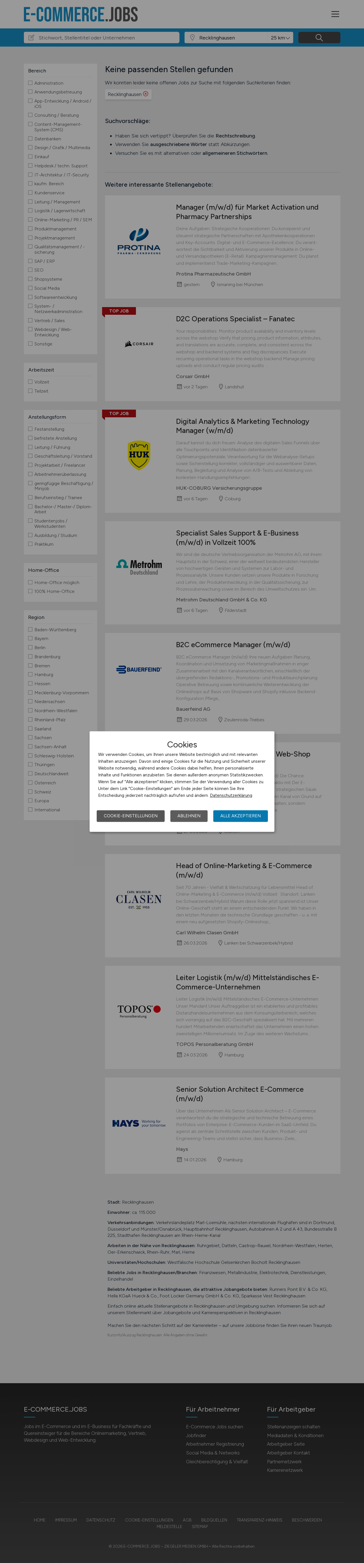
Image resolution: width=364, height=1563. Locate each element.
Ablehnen (188, 815)
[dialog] (182, 781)
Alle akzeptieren (240, 815)
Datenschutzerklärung (231, 795)
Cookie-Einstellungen (131, 815)
